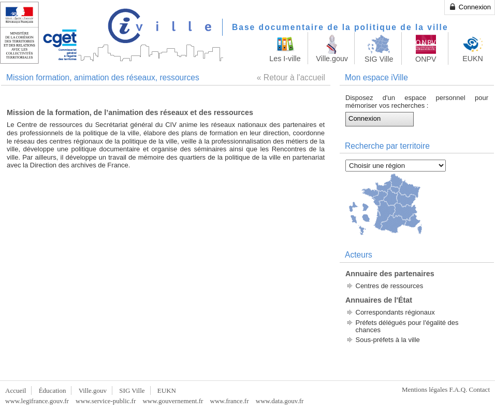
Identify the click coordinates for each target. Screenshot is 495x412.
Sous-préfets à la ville (388, 340)
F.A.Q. (458, 389)
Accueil (15, 390)
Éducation (52, 390)
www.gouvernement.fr (172, 401)
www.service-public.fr (106, 401)
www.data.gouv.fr (280, 401)
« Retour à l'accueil (291, 77)
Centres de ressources (390, 286)
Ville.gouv (93, 390)
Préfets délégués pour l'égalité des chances (407, 326)
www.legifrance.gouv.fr (37, 401)
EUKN (166, 390)
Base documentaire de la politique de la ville (340, 27)
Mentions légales (424, 389)
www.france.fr (229, 401)
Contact (479, 389)
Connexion (469, 7)
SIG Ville (131, 390)
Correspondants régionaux (395, 312)
